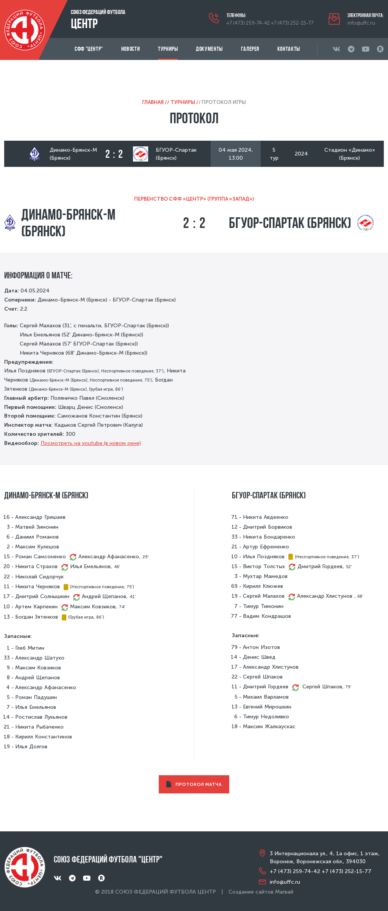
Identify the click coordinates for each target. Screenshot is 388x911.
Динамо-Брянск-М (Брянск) (68, 222)
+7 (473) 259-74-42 (248, 23)
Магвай (284, 892)
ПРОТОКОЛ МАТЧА (194, 784)
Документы (209, 49)
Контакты (288, 49)
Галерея (250, 49)
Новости (130, 49)
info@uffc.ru (361, 23)
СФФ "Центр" (89, 49)
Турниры (168, 49)
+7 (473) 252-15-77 (292, 23)
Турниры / (185, 102)
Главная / (154, 102)
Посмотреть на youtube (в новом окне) (91, 443)
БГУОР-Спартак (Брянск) (290, 222)
